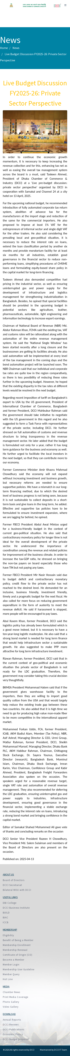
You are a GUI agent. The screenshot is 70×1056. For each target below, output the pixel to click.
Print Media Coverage (15, 997)
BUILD (6, 912)
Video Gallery (10, 1006)
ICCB (5, 922)
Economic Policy (13, 1034)
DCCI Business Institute (16, 907)
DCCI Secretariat (12, 885)
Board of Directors (13, 880)
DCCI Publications (13, 1029)
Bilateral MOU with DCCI (17, 890)
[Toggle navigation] (65, 5)
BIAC (5, 917)
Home (4, 48)
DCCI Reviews (11, 1024)
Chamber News (11, 992)
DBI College (9, 902)
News (16, 48)
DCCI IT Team (60, 1049)
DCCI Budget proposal (16, 1039)
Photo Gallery (11, 1001)
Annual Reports (12, 1019)
